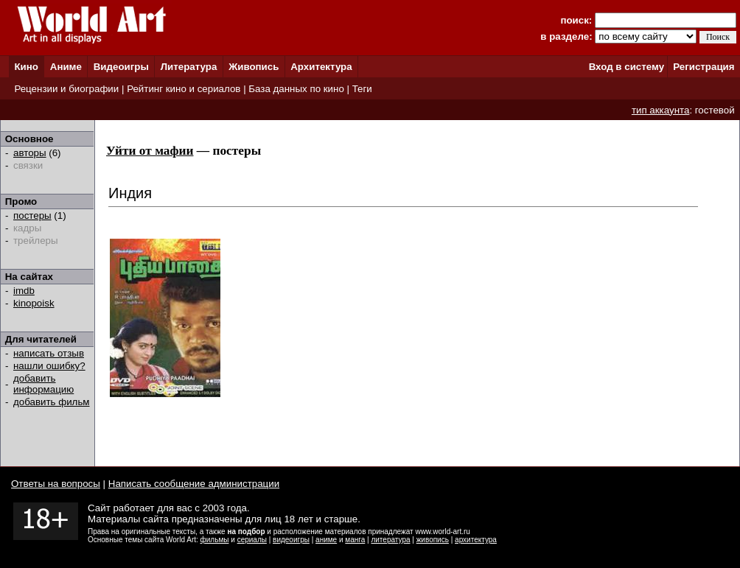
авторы (29, 152)
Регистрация (703, 66)
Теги (362, 88)
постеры (32, 215)
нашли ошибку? (49, 365)
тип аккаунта (661, 110)
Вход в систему (626, 66)
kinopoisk (34, 303)
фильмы (214, 540)
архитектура (476, 540)
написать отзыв (48, 353)
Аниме (66, 66)
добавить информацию (43, 384)
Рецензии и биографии (66, 88)
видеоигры (291, 540)
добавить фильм (51, 401)
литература (390, 540)
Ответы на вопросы (55, 483)
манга (355, 540)
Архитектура (321, 66)
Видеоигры (121, 66)
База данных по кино (295, 88)
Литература (189, 66)
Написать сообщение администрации (193, 483)
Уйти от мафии (149, 151)
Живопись (253, 66)
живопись (432, 540)
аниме (326, 540)
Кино (26, 66)
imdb (24, 290)
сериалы (252, 540)
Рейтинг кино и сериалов (183, 88)
